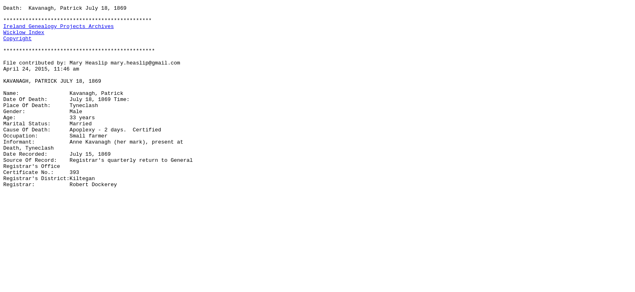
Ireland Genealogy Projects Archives (58, 30)
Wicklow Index (23, 38)
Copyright (17, 45)
